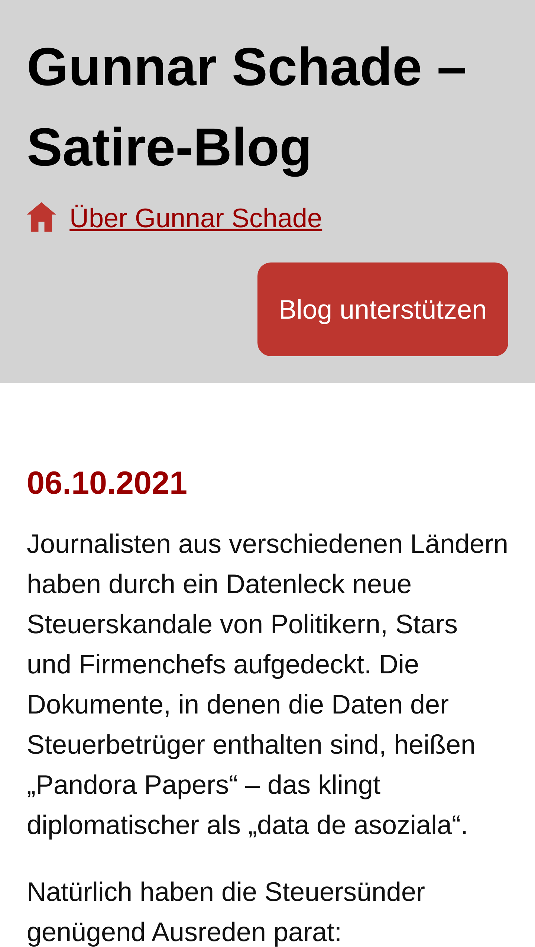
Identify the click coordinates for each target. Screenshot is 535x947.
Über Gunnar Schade (195, 218)
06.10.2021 (107, 482)
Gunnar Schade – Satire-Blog (247, 107)
